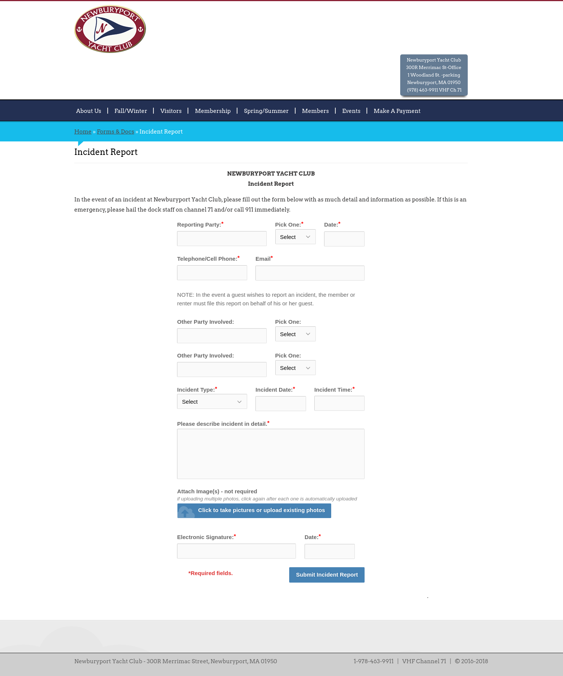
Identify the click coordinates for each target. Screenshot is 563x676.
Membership (213, 110)
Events (351, 110)
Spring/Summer (266, 110)
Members (315, 110)
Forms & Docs (115, 131)
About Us (88, 110)
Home (83, 131)
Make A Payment (397, 110)
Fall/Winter (130, 110)
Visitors (171, 110)
